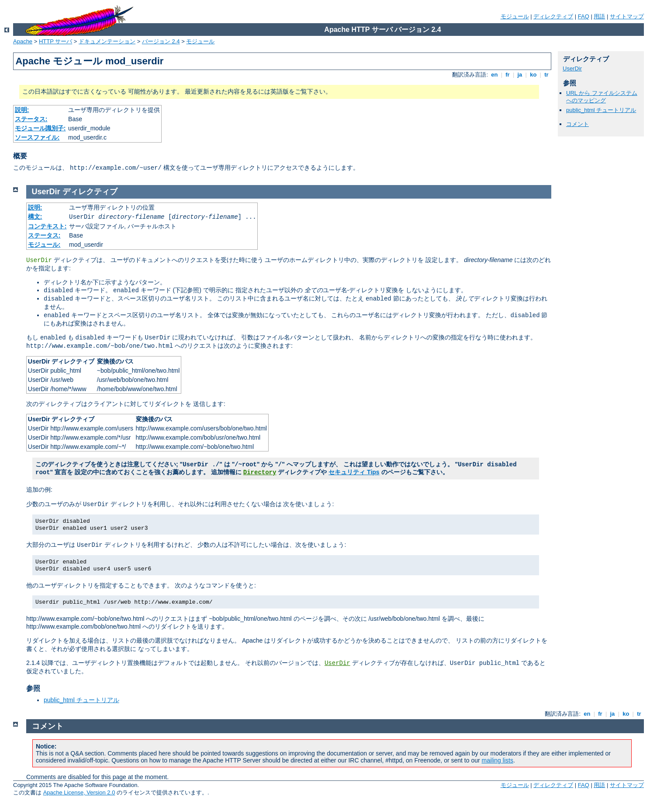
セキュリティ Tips (353, 472)
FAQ (583, 16)
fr (508, 74)
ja (520, 74)
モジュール (515, 16)
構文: (35, 216)
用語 (599, 16)
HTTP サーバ (55, 41)
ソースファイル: (37, 137)
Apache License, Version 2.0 (79, 792)
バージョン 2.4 (161, 41)
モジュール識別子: (40, 128)
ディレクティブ (553, 16)
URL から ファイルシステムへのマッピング (601, 97)
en (494, 74)
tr (546, 74)
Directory (260, 472)
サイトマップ (627, 16)
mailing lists (497, 760)
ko (533, 74)
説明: (22, 109)
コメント (577, 124)
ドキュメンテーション (107, 41)
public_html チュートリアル (601, 110)
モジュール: (44, 244)
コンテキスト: (47, 226)
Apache (22, 41)
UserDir (572, 68)
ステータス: (31, 118)
